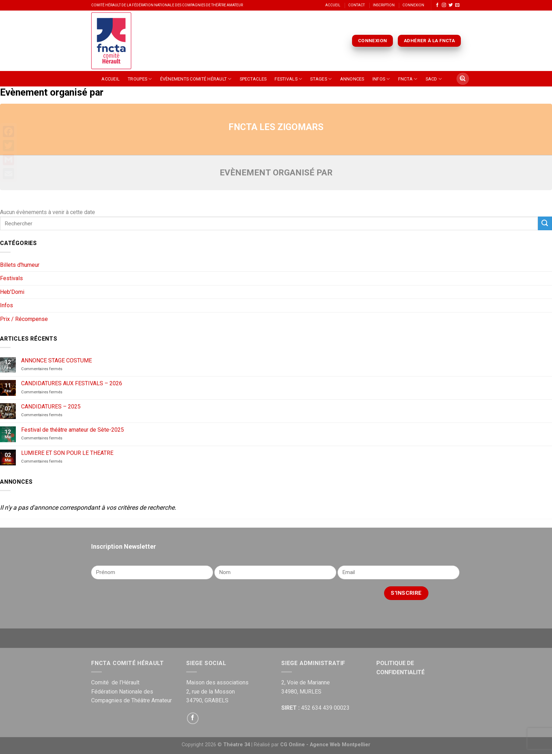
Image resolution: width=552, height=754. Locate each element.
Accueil (332, 5)
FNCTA (408, 79)
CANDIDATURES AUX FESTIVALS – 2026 (71, 383)
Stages (321, 79)
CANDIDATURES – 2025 (51, 406)
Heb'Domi (12, 292)
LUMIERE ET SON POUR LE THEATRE (67, 453)
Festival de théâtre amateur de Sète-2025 (72, 429)
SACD (434, 79)
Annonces (352, 79)
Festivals (288, 79)
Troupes (140, 79)
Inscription (384, 5)
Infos (381, 79)
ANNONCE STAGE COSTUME (56, 360)
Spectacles (253, 79)
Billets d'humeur (19, 265)
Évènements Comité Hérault (196, 79)
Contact (356, 5)
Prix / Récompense (24, 319)
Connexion (413, 5)
